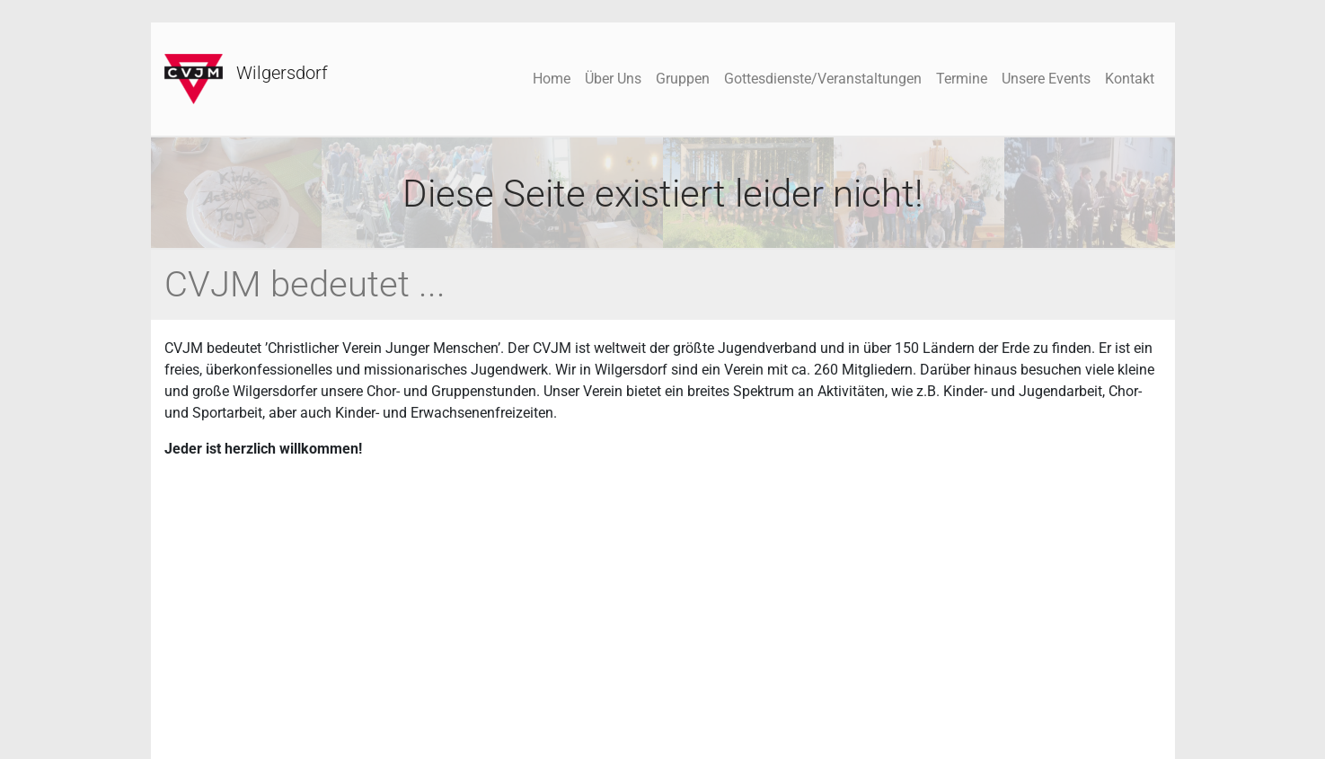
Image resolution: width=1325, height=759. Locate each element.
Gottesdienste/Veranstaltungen (823, 78)
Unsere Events (1046, 78)
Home (551, 78)
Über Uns (613, 78)
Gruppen (683, 78)
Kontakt (1129, 78)
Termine (961, 78)
